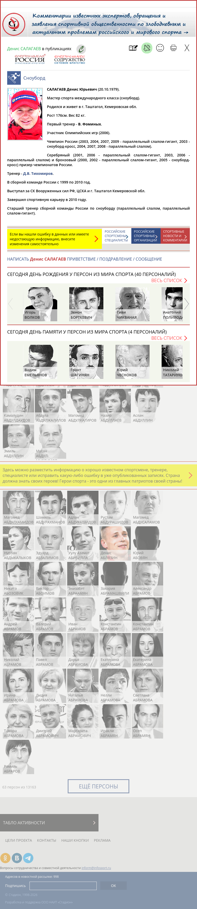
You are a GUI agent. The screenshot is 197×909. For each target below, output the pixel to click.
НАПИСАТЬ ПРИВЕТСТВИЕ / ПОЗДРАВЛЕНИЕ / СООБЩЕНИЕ (84, 261)
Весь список (166, 283)
